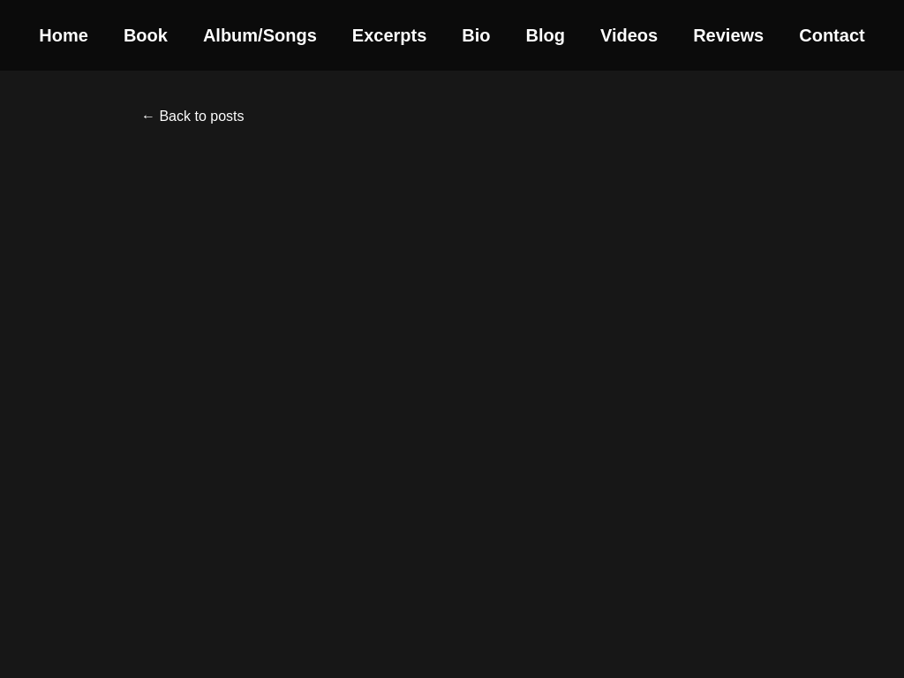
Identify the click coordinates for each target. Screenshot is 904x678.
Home (63, 35)
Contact (831, 35)
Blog (545, 35)
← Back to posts (193, 116)
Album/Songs (260, 35)
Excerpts (389, 35)
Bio (476, 35)
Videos (629, 35)
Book (146, 35)
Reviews (728, 35)
